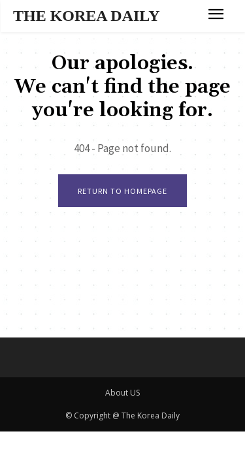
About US (122, 392)
